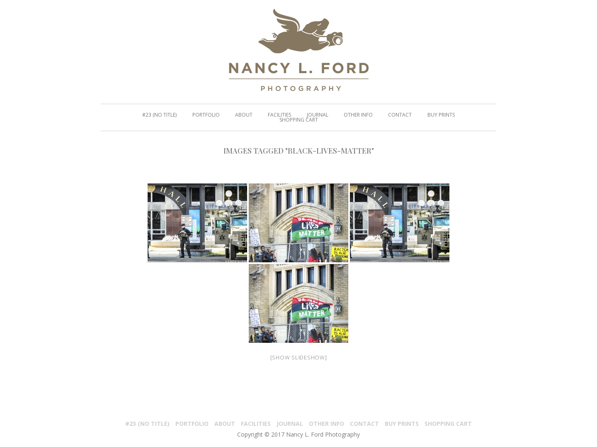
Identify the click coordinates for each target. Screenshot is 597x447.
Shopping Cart (448, 423)
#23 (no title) (147, 423)
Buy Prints (402, 423)
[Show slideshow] (298, 357)
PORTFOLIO (192, 423)
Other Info (326, 423)
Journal (290, 423)
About (224, 423)
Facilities (256, 423)
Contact (364, 423)
